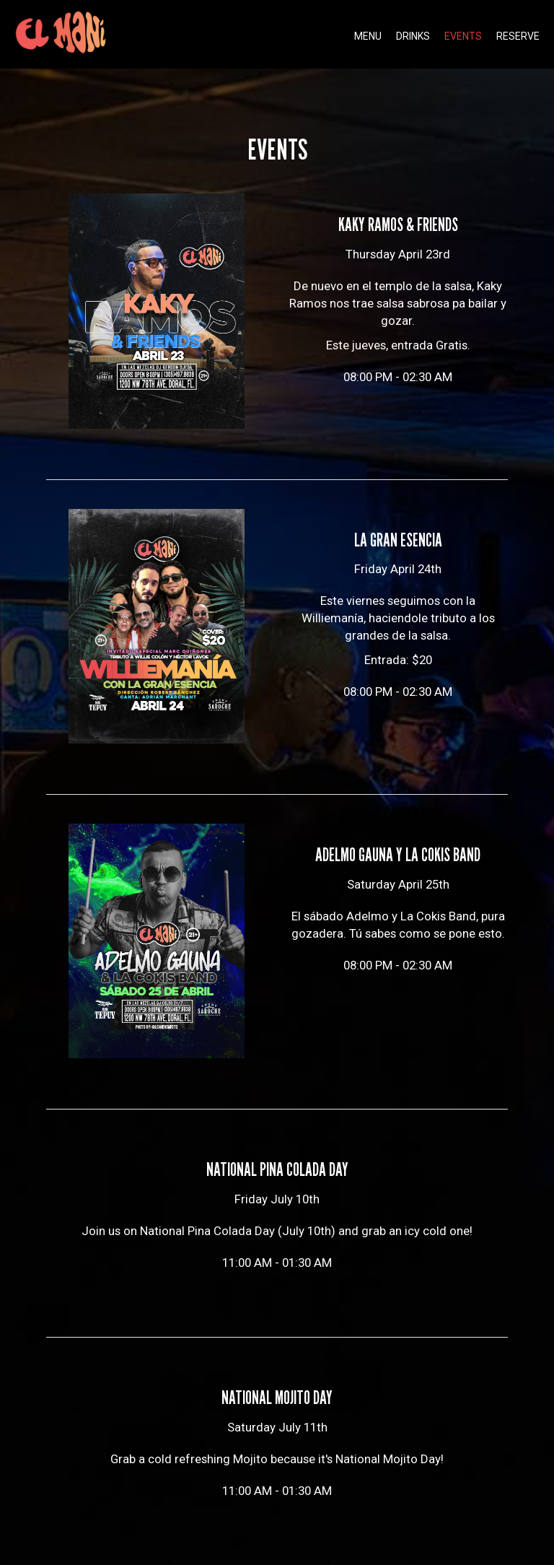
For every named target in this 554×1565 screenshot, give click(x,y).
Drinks (413, 36)
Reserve (518, 36)
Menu (368, 36)
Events (463, 36)
